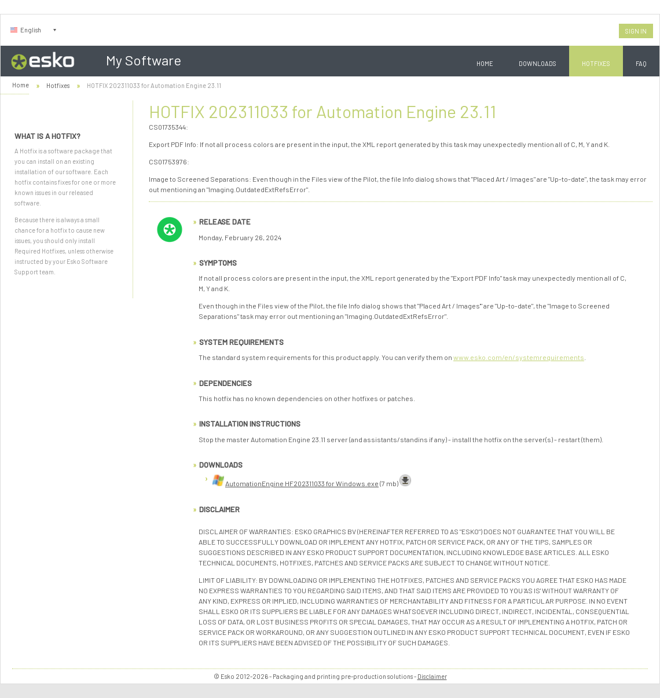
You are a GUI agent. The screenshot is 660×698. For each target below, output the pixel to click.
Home (484, 63)
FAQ (641, 63)
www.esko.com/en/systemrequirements (518, 357)
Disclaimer (432, 676)
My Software (143, 60)
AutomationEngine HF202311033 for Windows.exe (302, 483)
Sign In (636, 31)
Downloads (537, 63)
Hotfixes (596, 63)
